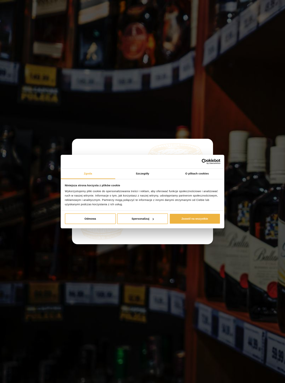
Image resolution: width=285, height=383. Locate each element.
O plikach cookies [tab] (197, 173)
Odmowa (90, 218)
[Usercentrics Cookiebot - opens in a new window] (204, 161)
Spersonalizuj (143, 218)
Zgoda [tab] (88, 173)
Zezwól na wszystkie (195, 218)
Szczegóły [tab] (142, 173)
